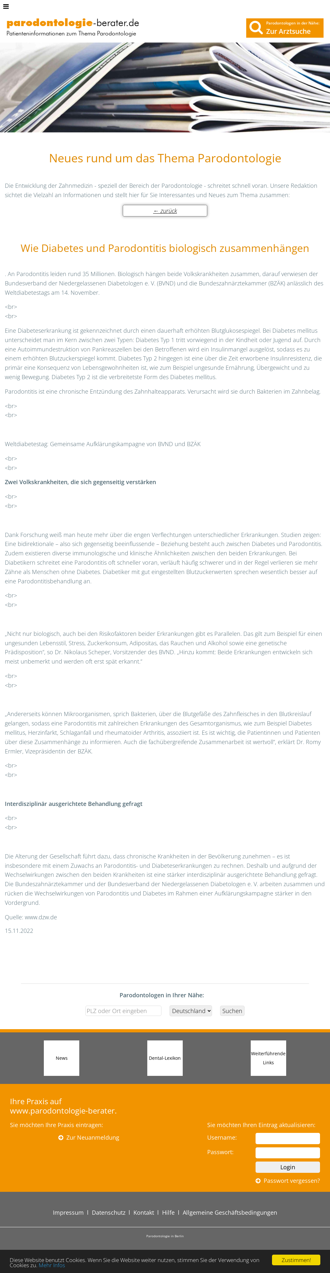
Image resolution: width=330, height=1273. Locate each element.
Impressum (68, 1212)
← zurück (165, 211)
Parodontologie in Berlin (165, 1236)
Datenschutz (108, 1212)
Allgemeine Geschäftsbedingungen (230, 1212)
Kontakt (143, 1212)
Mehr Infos (52, 1265)
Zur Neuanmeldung (88, 1137)
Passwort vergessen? (288, 1180)
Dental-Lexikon (165, 1058)
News (62, 1058)
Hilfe (168, 1212)
